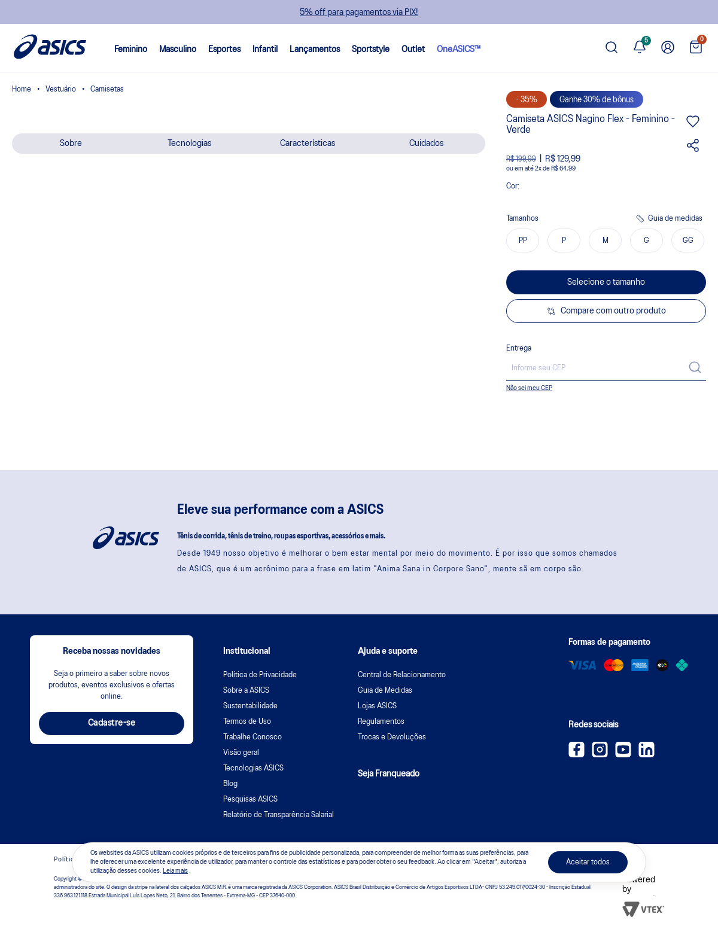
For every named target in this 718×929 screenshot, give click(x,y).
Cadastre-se (112, 723)
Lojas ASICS (377, 706)
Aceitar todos (588, 862)
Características (307, 143)
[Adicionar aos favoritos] (693, 126)
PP (523, 241)
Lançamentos (315, 49)
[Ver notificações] (639, 47)
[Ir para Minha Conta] (668, 47)
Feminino (130, 49)
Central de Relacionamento (402, 675)
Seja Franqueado (388, 774)
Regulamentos (381, 722)
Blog (230, 784)
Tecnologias (189, 143)
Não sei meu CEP (529, 388)
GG (688, 241)
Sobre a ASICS (246, 691)
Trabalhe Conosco (252, 737)
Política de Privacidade (260, 675)
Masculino (177, 49)
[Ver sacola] (696, 48)
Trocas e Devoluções (392, 737)
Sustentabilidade (250, 706)
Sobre (71, 143)
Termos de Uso (247, 722)
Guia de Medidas (385, 691)
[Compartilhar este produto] (693, 150)
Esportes (224, 49)
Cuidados (426, 143)
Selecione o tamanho (606, 282)
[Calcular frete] (695, 368)
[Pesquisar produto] (611, 48)
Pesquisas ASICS (250, 799)
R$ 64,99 (563, 169)
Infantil (265, 49)
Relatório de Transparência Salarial (278, 815)
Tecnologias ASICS (253, 768)
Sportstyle (371, 49)
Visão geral (241, 753)
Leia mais (175, 871)
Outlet (413, 49)
